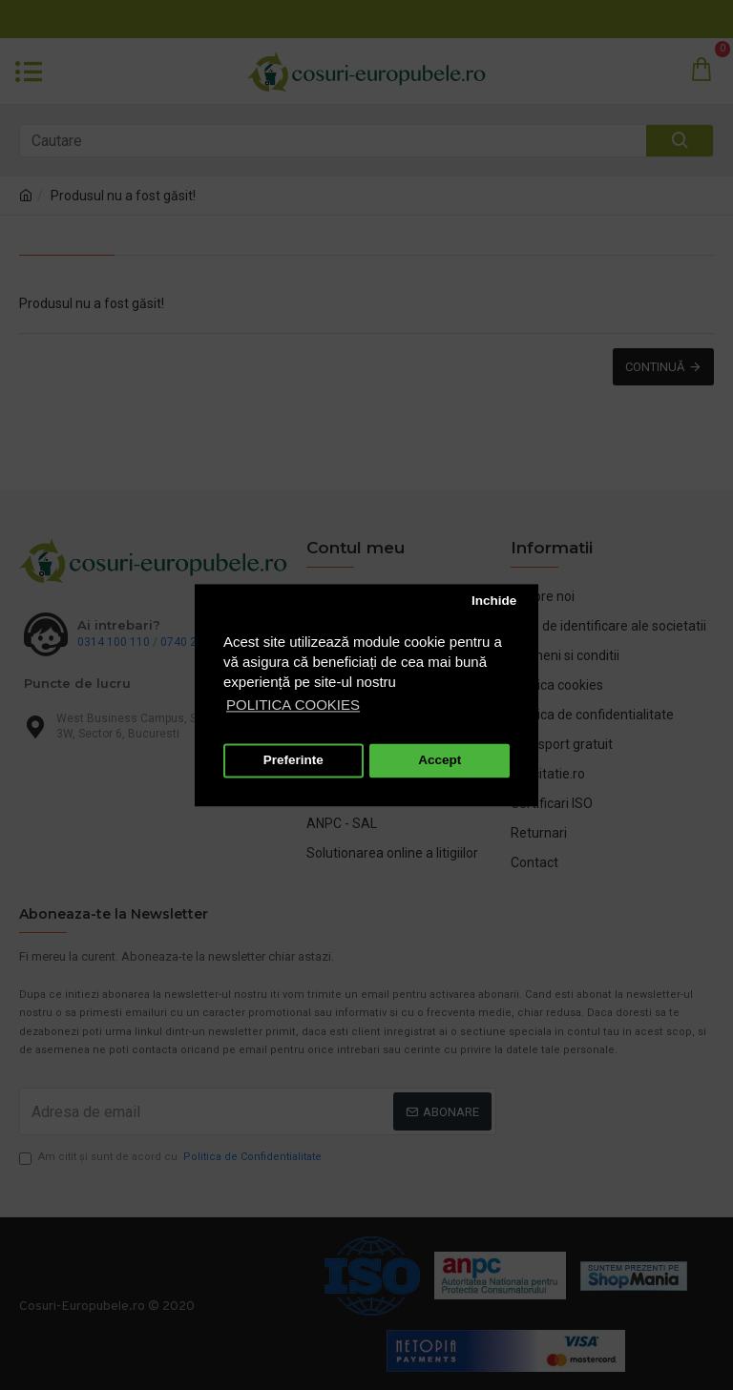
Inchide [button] (493, 601)
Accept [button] (439, 761)
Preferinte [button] (293, 761)
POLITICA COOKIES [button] (293, 704)
